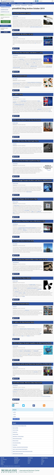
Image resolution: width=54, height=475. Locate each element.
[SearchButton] (52, 1)
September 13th (16, 389)
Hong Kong (19, 228)
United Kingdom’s (23, 100)
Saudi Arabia (21, 389)
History (2, 460)
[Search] (44, 1)
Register (2, 463)
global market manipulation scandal (36, 26)
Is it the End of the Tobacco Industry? (22, 278)
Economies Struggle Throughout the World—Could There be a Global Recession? (32, 180)
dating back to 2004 (34, 66)
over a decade (26, 210)
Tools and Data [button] (20, 3)
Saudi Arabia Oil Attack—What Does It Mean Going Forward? (27, 382)
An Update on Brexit (18, 94)
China (24, 228)
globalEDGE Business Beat (5, 11)
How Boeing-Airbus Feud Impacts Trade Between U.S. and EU (28, 52)
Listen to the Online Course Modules (5, 22)
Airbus (34, 62)
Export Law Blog (15, 427)
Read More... (16, 30)
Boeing (27, 63)
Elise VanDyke (15, 78)
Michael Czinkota (15, 440)
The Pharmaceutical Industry (20, 75)
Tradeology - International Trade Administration (20, 447)
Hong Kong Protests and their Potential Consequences (27, 227)
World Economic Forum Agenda (18, 453)
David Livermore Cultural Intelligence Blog (19, 425)
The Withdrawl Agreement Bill (19, 104)
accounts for (15, 391)
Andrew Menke (15, 163)
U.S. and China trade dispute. (46, 396)
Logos (29, 463)
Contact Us (16, 463)
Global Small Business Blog (17, 438)
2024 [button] (14, 414)
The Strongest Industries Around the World (23, 240)
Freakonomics (15, 432)
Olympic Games (16, 205)
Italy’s (22, 335)
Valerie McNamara (16, 97)
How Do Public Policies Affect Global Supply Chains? (26, 141)
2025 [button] (14, 412)
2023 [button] (14, 416)
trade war (20, 350)
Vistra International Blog (16, 442)
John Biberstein (15, 55)
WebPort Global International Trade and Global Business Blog (22, 451)
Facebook (42, 460)
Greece (23, 296)
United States (39, 289)
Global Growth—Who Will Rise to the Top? (23, 34)
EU (23, 60)
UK (49, 111)
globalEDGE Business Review (5, 7)
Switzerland (16, 291)
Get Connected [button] (28, 3)
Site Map (2, 464)
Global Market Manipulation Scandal (22, 13)
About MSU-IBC (16, 460)
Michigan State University (9, 466)
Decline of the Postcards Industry (21, 303)
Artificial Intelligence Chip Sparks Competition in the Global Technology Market (32, 343)
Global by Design (15, 434)
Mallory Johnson (15, 37)
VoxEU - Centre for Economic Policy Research (20, 449)
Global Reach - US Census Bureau (18, 436)
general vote (39, 109)
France (16, 296)
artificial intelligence (27, 350)
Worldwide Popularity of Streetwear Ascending (27, 328)
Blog (42, 463)
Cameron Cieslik (15, 16)
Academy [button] (34, 3)
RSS (42, 464)
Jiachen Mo (15, 143)
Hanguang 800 (36, 350)
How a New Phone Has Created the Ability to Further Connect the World (30, 259)
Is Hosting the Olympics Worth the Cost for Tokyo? (25, 199)
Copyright (29, 459)
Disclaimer (29, 460)
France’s (28, 335)
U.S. (20, 355)
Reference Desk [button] (12, 3)
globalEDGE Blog (3, 5)
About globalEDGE (4, 459)
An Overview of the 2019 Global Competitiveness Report (26, 160)
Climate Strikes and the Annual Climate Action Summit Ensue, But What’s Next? (32, 364)
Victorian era (27, 310)
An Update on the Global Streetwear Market (23, 322)
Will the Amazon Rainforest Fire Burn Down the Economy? (27, 120)
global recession (29, 191)
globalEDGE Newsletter (4, 9)
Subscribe (6, 32)
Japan (32, 211)
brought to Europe (32, 284)
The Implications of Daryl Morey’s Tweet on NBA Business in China (29, 221)
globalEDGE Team (17, 459)
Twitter (42, 459)
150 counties (35, 371)
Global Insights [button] (4, 3)
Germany (20, 292)
